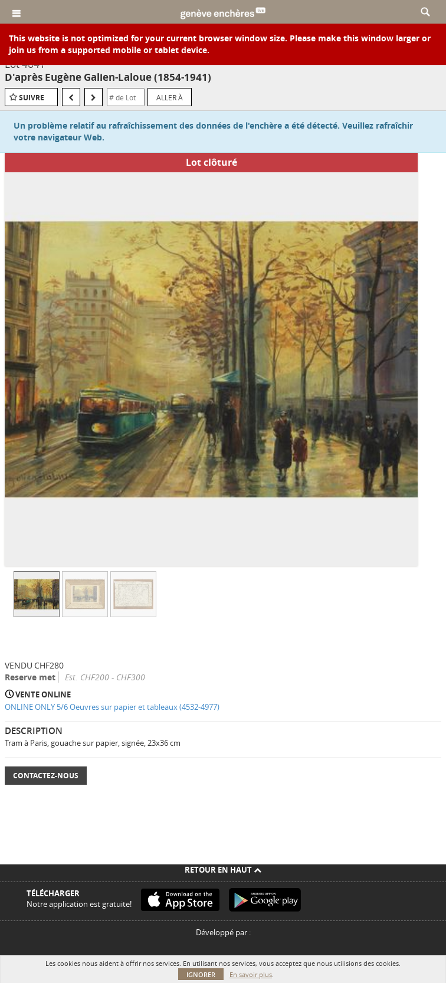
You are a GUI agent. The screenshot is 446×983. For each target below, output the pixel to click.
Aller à (169, 97)
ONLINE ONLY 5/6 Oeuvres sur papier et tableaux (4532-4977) (112, 707)
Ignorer (200, 974)
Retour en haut (223, 869)
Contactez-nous (45, 776)
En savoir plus (250, 974)
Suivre (31, 98)
